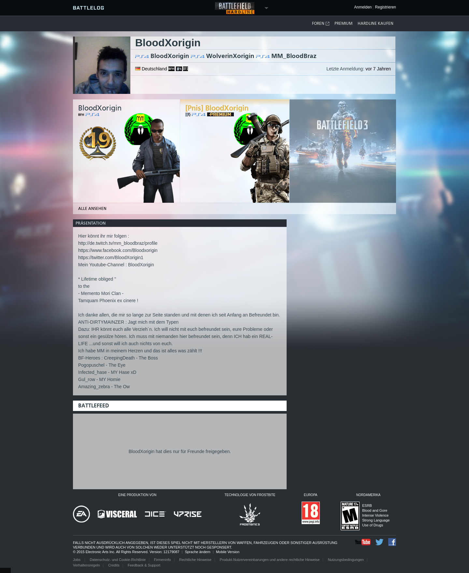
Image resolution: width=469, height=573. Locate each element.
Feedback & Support (144, 565)
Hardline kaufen (375, 23)
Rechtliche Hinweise (195, 560)
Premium (343, 23)
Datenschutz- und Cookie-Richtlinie (118, 560)
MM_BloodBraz (294, 56)
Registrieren (385, 7)
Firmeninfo (162, 560)
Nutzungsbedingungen (346, 560)
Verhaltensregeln (86, 565)
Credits (114, 565)
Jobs (77, 560)
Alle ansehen (92, 208)
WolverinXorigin (230, 56)
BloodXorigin (169, 56)
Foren (321, 23)
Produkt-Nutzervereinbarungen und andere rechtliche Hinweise (270, 560)
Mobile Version (227, 552)
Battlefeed (93, 406)
